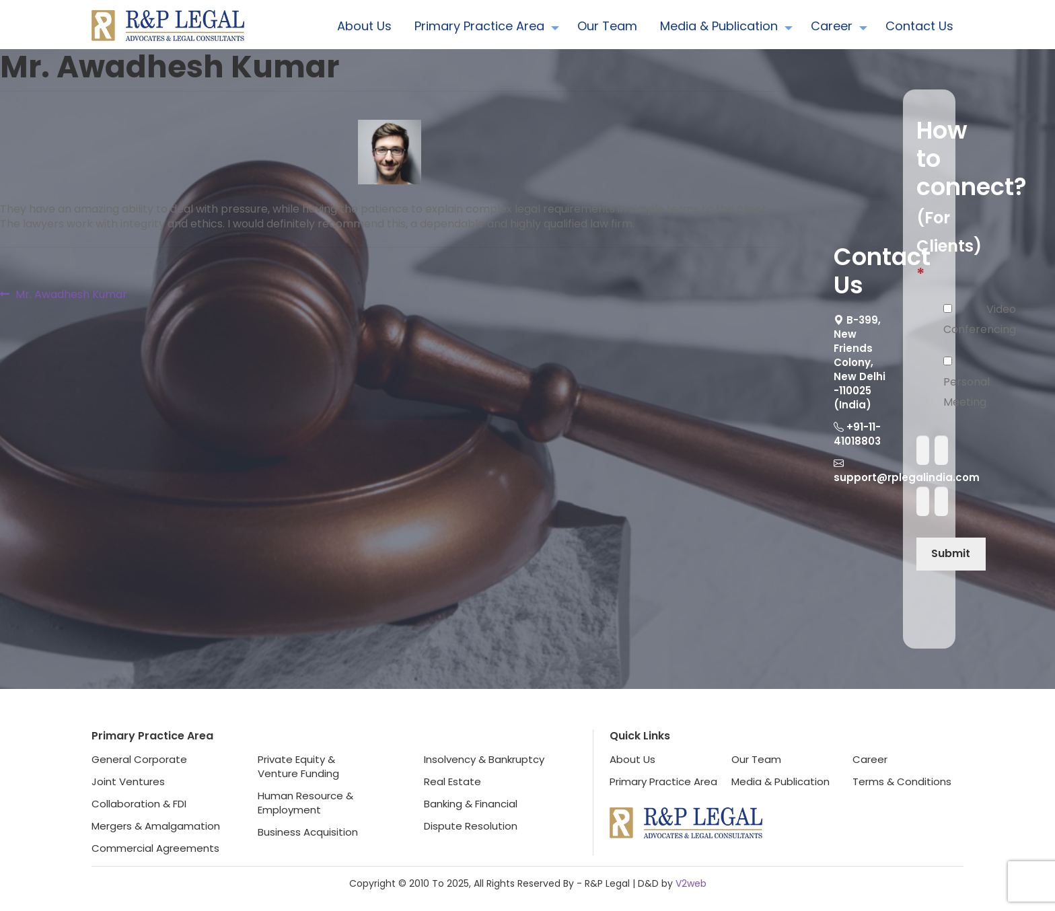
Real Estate (452, 781)
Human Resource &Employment (305, 803)
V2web (691, 883)
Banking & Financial (470, 804)
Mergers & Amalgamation (156, 826)
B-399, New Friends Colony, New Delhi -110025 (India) (859, 362)
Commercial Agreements (155, 848)
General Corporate (139, 759)
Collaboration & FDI (139, 804)
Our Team (607, 25)
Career (831, 25)
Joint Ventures (128, 781)
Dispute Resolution (470, 826)
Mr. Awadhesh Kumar (71, 294)
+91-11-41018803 (857, 434)
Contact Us (919, 25)
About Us (364, 25)
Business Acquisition (308, 832)
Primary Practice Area (479, 25)
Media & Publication (719, 25)
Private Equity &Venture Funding (298, 766)
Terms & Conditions (901, 781)
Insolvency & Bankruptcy (484, 759)
